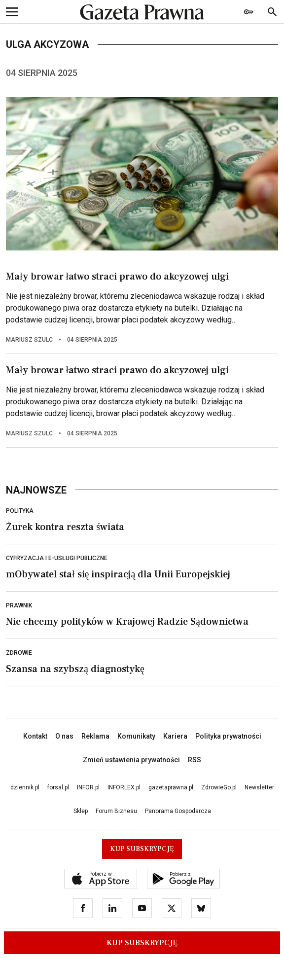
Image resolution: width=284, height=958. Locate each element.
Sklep (80, 811)
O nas (64, 736)
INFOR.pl (88, 787)
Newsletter (259, 787)
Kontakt (35, 736)
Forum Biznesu (116, 811)
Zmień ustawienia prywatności (131, 760)
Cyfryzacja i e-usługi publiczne (56, 558)
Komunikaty (136, 736)
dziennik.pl (24, 787)
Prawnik (19, 605)
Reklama (95, 736)
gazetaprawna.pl (170, 787)
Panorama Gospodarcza (178, 811)
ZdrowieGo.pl (219, 787)
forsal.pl (58, 787)
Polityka (20, 510)
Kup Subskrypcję (142, 943)
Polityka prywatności (228, 736)
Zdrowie (19, 652)
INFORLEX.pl (124, 787)
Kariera (175, 736)
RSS (194, 760)
